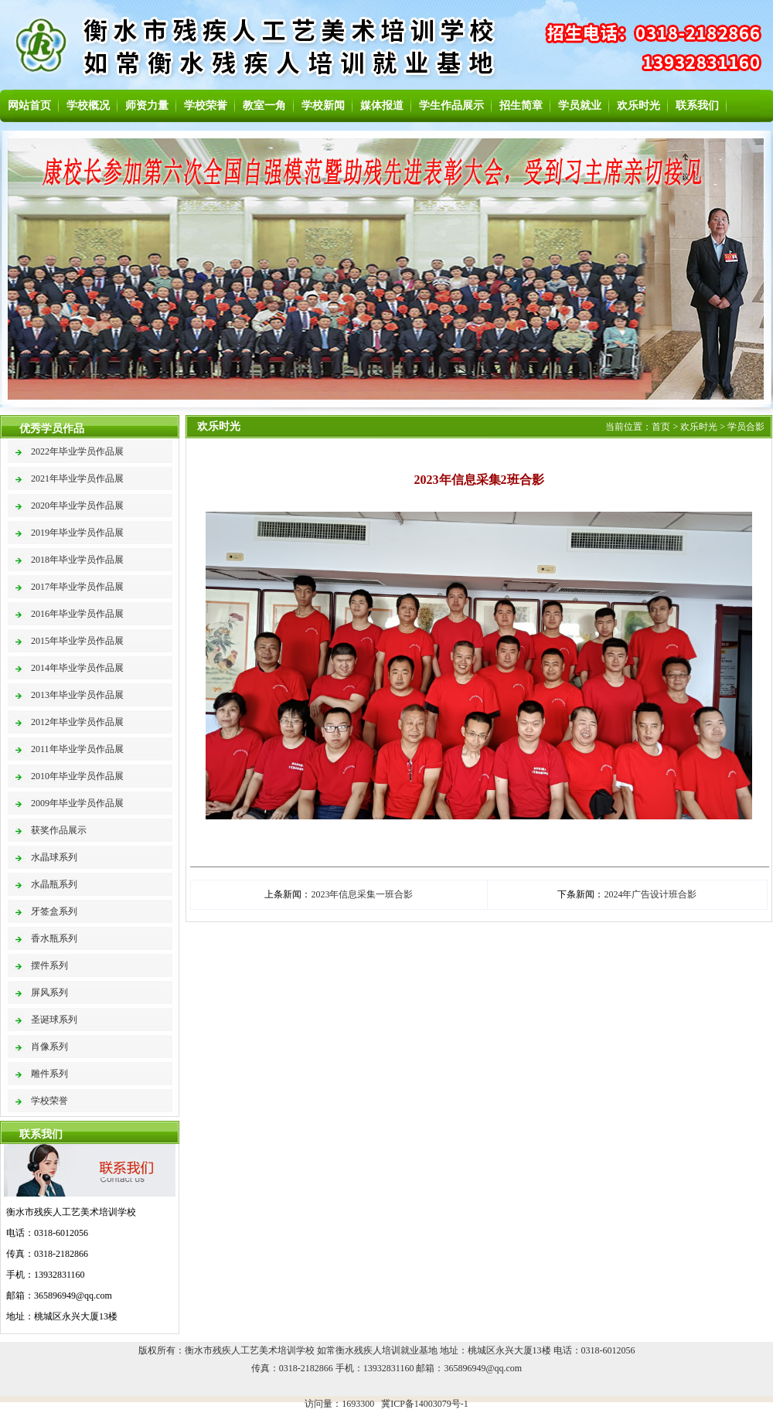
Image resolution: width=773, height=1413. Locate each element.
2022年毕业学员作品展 (77, 451)
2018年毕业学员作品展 (77, 559)
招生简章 (521, 105)
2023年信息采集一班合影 (362, 894)
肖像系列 (49, 1046)
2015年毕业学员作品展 (77, 640)
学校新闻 (323, 105)
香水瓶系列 (54, 938)
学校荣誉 (205, 105)
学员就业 (579, 105)
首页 (661, 426)
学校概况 (88, 105)
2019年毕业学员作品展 (77, 532)
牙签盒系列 (54, 911)
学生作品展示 (451, 105)
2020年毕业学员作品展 (77, 505)
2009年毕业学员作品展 (77, 803)
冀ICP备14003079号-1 (424, 1403)
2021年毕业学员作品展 (77, 478)
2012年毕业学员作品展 (77, 722)
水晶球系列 (54, 857)
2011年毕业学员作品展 (77, 749)
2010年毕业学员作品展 (77, 776)
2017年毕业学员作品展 (77, 586)
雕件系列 (49, 1073)
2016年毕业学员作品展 (77, 613)
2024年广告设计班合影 (650, 894)
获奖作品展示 (59, 830)
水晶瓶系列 (54, 884)
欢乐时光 (638, 105)
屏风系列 (49, 992)
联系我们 (697, 105)
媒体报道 (382, 105)
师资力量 (147, 105)
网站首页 (29, 105)
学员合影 (745, 426)
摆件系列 (49, 965)
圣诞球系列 (54, 1019)
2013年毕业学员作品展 (77, 694)
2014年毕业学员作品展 (77, 667)
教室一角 (264, 105)
